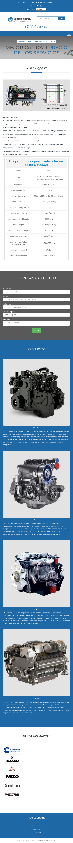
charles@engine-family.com (45, 2)
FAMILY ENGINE (36, 818)
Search (61, 18)
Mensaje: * (7, 319)
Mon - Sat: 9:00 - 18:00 (26, 2)
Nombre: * (7, 289)
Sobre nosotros (36, 826)
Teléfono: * (7, 304)
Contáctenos (36, 832)
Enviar (36, 330)
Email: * (6, 296)
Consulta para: (9, 312)
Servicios (36, 829)
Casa (36, 822)
